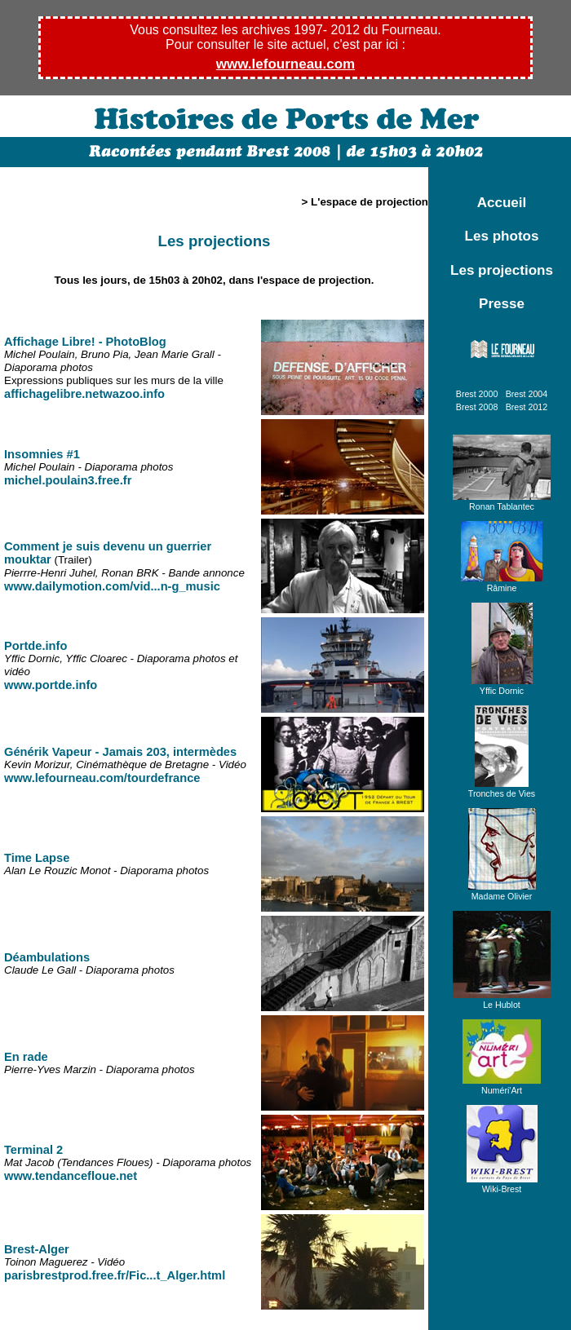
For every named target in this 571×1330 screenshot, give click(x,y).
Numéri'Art (502, 1085)
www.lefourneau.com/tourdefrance (102, 777)
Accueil (502, 202)
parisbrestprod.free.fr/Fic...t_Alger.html (114, 1275)
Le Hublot (502, 1000)
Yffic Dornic (502, 686)
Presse (502, 304)
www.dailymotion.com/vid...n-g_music (112, 586)
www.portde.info (50, 685)
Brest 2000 (477, 394)
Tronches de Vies (501, 788)
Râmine (501, 583)
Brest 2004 (527, 394)
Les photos (502, 236)
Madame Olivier (502, 891)
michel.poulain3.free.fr (67, 480)
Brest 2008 (477, 407)
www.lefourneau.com (285, 64)
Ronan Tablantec (502, 501)
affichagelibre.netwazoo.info (84, 393)
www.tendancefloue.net (70, 1175)
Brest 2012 (527, 407)
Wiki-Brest (502, 1184)
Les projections (501, 270)
